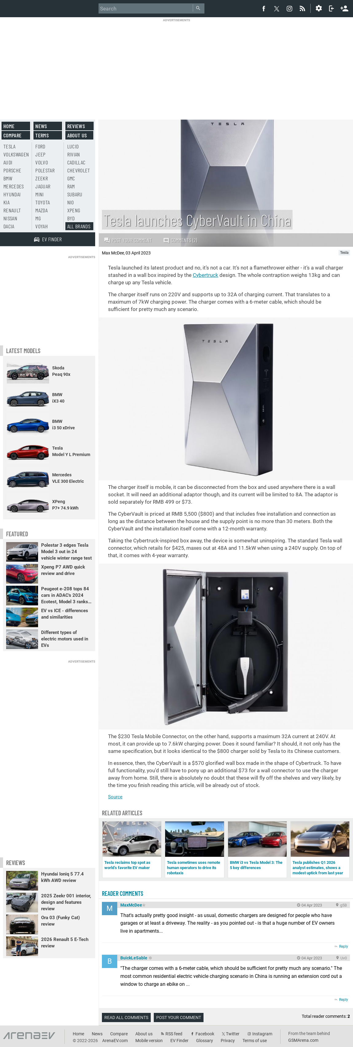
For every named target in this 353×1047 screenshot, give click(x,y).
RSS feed (173, 1033)
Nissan (10, 218)
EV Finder (179, 1040)
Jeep (40, 154)
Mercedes (13, 186)
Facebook (205, 1033)
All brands (79, 226)
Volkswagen (16, 154)
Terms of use (254, 1040)
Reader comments (122, 893)
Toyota (42, 202)
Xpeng (73, 210)
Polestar (45, 170)
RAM (71, 186)
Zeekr (41, 178)
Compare (12, 135)
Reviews (76, 126)
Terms (42, 135)
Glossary (204, 1040)
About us (77, 135)
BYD (71, 218)
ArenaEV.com (115, 1040)
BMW (7, 178)
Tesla (9, 146)
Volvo (41, 162)
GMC (71, 178)
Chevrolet (78, 170)
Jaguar (42, 186)
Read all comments (126, 1017)
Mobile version (149, 1040)
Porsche (12, 170)
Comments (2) (180, 240)
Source (115, 797)
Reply (343, 946)
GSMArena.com (303, 1040)
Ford (40, 146)
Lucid (73, 146)
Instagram (262, 1033)
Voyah (41, 226)
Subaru (75, 194)
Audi (7, 162)
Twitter (232, 1033)
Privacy (228, 1040)
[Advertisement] (177, 65)
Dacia (8, 226)
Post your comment (128, 240)
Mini (39, 194)
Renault (12, 210)
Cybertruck (205, 275)
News (41, 126)
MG (38, 218)
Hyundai (12, 194)
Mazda (41, 210)
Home (8, 126)
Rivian (73, 154)
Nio (70, 202)
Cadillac (76, 162)
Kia (6, 202)
